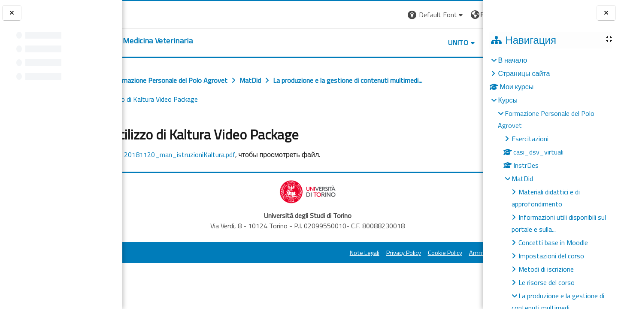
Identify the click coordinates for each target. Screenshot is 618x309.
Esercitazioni (530, 138)
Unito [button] (382, 42)
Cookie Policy (369, 253)
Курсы (508, 100)
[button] (360, 14)
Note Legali (288, 253)
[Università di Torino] (149, 14)
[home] (191, 40)
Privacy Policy (327, 253)
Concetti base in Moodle (553, 242)
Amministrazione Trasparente (433, 253)
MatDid (522, 178)
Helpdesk (431, 42)
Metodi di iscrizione (546, 269)
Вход (468, 14)
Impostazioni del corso (551, 256)
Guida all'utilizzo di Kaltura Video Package (360, 99)
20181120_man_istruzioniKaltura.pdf (245, 154)
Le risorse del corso (546, 282)
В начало (512, 60)
